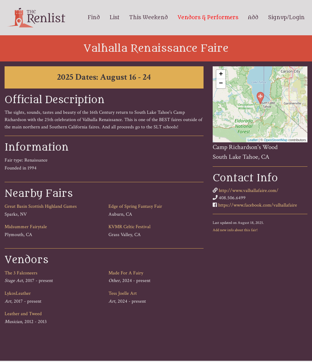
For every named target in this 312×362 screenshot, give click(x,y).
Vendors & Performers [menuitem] (208, 18)
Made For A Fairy (125, 273)
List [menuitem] (114, 18)
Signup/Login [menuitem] (286, 18)
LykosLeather (18, 293)
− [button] (221, 83)
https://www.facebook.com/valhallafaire (257, 205)
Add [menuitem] (253, 18)
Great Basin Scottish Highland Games (41, 206)
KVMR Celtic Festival (129, 227)
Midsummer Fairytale (26, 227)
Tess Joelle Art (122, 293)
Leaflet (253, 140)
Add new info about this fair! (235, 230)
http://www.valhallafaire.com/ (248, 190)
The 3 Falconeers (21, 273)
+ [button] (221, 74)
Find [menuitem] (94, 18)
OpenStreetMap (276, 140)
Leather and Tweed (23, 314)
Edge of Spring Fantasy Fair (135, 206)
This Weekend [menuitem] (148, 18)
